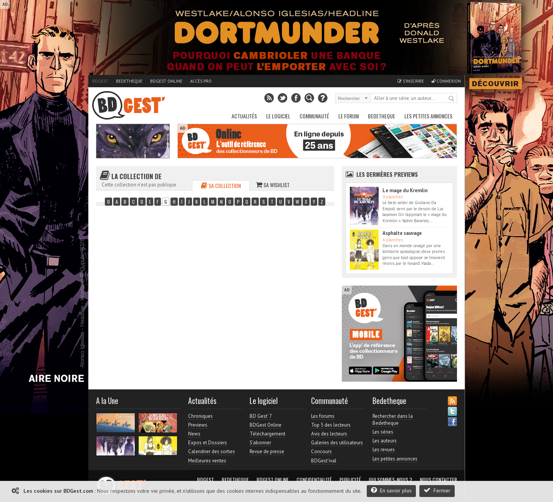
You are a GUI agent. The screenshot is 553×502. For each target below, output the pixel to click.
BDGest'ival (323, 460)
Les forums (322, 416)
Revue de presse (267, 451)
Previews (197, 425)
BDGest (100, 81)
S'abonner (260, 442)
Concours (321, 451)
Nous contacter (438, 480)
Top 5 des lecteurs (331, 425)
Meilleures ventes (207, 460)
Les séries (383, 432)
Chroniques (200, 416)
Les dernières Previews (387, 174)
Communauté (314, 116)
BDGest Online (166, 81)
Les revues (384, 449)
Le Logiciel (278, 116)
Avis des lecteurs (329, 434)
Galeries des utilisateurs (337, 442)
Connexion (446, 81)
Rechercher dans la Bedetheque (393, 419)
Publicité (350, 480)
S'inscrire (410, 81)
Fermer (437, 490)
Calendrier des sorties (211, 451)
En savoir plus (391, 490)
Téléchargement (267, 434)
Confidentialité (314, 480)
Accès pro (201, 81)
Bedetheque (129, 81)
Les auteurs (385, 440)
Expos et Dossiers (207, 442)
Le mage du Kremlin (404, 190)
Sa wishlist (273, 185)
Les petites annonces (428, 116)
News (194, 434)
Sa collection (221, 185)
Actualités (244, 116)
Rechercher (452, 99)
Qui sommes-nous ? (390, 480)
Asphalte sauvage (402, 233)
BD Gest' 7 (261, 416)
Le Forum (348, 116)
